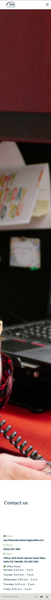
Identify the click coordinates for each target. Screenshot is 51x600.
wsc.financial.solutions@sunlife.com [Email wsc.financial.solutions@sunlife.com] (23, 540)
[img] (25, 240)
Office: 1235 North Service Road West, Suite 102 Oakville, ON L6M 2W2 (24, 559)
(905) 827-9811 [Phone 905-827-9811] (11, 549)
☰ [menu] (47, 5)
